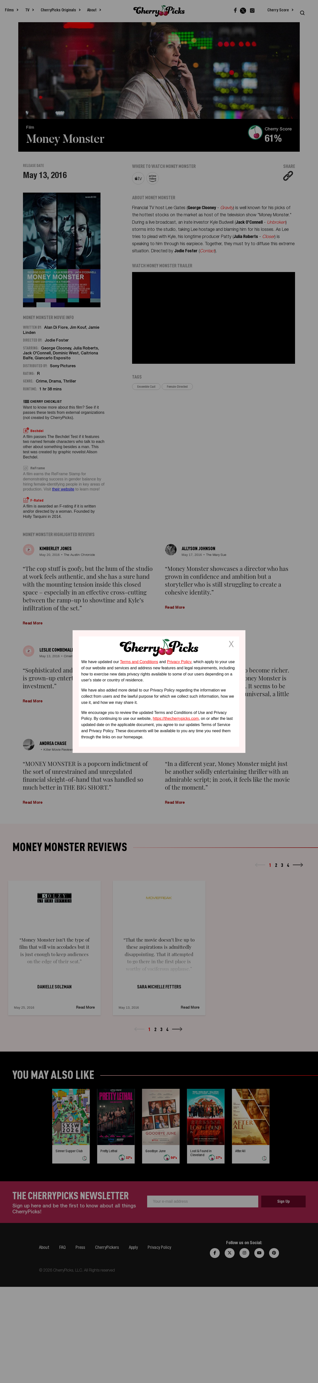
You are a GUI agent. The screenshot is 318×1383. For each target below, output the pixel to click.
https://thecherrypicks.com (176, 718)
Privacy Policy (179, 662)
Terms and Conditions (139, 662)
